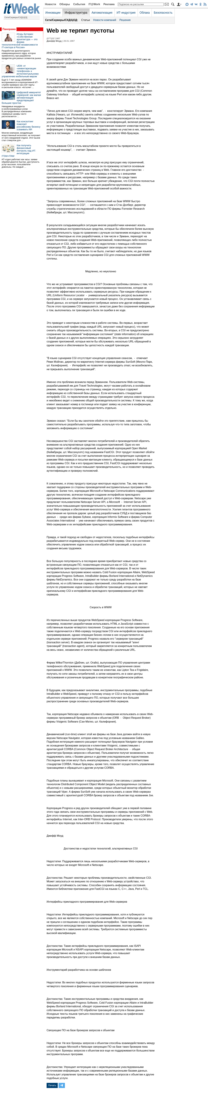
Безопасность (163, 12)
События (79, 4)
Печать (52, 1085)
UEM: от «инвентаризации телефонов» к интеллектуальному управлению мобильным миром (20, 71)
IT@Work (94, 4)
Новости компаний (104, 20)
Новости (50, 4)
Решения (125, 20)
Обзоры (64, 4)
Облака (145, 12)
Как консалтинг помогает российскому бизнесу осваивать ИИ (28, 125)
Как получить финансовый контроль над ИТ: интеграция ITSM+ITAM (19, 150)
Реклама (108, 4)
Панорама (9, 29)
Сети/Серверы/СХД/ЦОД (15, 17)
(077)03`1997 (53, 38)
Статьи (85, 20)
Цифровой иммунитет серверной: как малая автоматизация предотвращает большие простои (21, 97)
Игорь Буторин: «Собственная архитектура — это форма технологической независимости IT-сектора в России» (20, 41)
